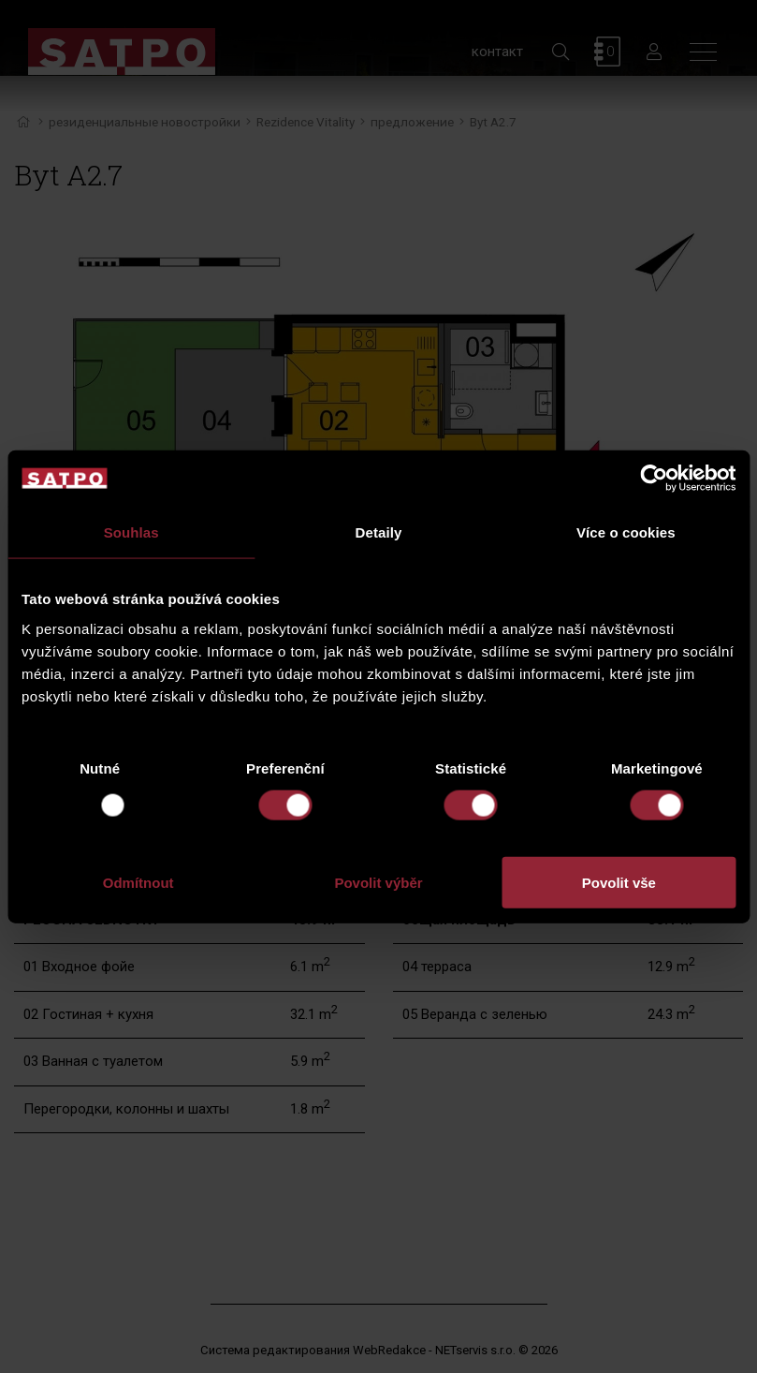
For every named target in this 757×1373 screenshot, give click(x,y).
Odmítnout (138, 882)
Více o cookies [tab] (626, 532)
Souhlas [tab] (131, 532)
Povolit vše (619, 882)
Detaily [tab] (379, 532)
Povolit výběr (378, 882)
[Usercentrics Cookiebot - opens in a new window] (653, 479)
